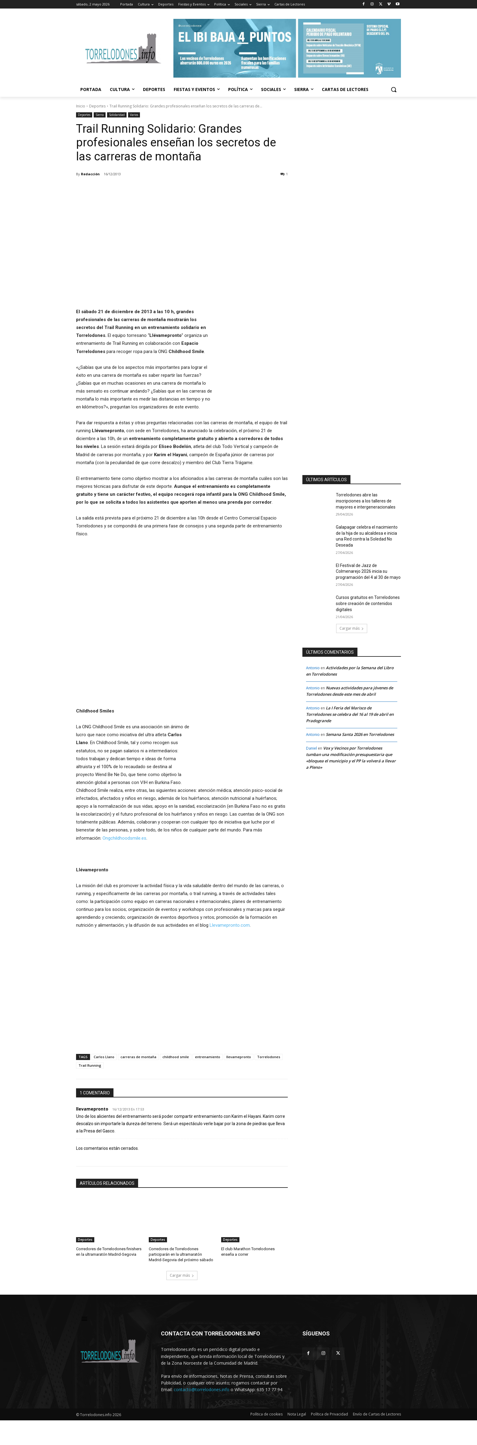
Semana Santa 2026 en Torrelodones (360, 734)
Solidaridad (117, 114)
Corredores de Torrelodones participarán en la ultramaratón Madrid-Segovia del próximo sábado (181, 1254)
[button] (393, 89)
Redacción (90, 174)
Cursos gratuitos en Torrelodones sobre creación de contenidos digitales (368, 603)
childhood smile (175, 1057)
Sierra (100, 114)
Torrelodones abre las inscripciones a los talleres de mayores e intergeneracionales (365, 500)
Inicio (80, 106)
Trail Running (89, 1065)
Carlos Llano (104, 1057)
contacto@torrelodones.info (201, 1390)
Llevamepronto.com (230, 925)
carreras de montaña (138, 1057)
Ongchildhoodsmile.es (124, 838)
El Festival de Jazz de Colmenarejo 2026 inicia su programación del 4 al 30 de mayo (368, 571)
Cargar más (182, 1275)
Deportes (97, 106)
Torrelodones (268, 1057)
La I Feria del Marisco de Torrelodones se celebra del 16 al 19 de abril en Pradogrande (350, 714)
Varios (134, 114)
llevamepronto (238, 1057)
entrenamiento (207, 1057)
